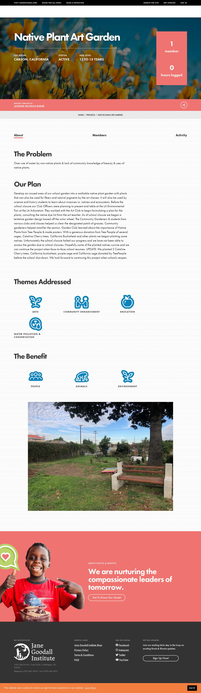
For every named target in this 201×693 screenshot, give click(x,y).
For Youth (80, 13)
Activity (181, 141)
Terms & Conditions (84, 660)
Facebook (122, 651)
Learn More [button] (90, 688)
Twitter (120, 660)
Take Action (178, 13)
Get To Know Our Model (107, 603)
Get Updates (170, 3)
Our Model (125, 13)
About (63, 13)
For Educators (102, 13)
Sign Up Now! (161, 664)
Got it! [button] (192, 688)
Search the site (151, 3)
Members (99, 141)
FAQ (76, 665)
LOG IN (183, 3)
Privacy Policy (81, 655)
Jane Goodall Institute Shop (88, 651)
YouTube (122, 665)
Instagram (122, 655)
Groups (159, 13)
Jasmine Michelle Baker (29, 112)
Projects (143, 13)
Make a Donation (75, 3)
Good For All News (51, 3)
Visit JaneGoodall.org (25, 3)
